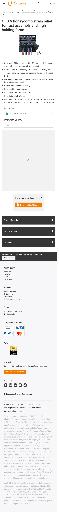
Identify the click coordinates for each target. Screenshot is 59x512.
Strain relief (37, 11)
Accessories (26, 11)
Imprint (22, 408)
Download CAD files (26, 205)
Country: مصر (27, 394)
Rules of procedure (11, 408)
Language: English (12, 394)
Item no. (7, 108)
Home (6, 11)
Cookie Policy (33, 404)
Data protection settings (13, 411)
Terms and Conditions (35, 408)
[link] (28, 206)
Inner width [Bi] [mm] (13, 120)
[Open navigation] (4, 3)
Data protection (21, 404)
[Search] (38, 3)
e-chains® (15, 11)
